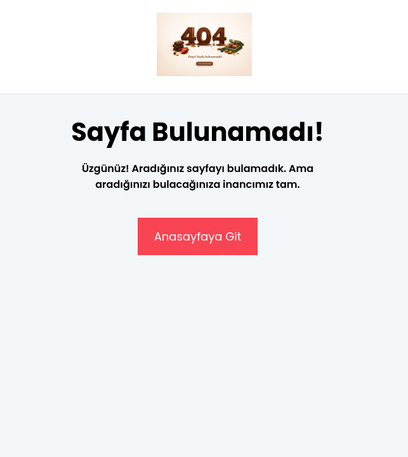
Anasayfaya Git (198, 236)
